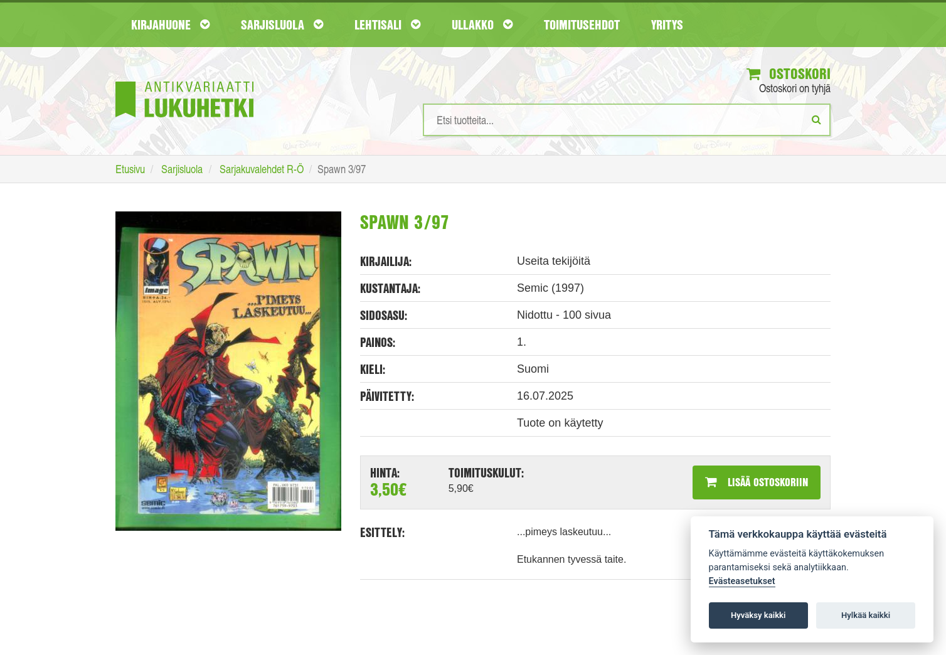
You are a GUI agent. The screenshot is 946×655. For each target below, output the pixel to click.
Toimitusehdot (582, 24)
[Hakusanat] (627, 120)
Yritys (667, 24)
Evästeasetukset (742, 581)
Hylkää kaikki (865, 615)
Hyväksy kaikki (758, 615)
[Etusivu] (184, 80)
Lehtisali (387, 24)
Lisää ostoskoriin (756, 482)
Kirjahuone (170, 24)
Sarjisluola (282, 24)
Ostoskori (789, 73)
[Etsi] (816, 119)
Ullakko (482, 24)
